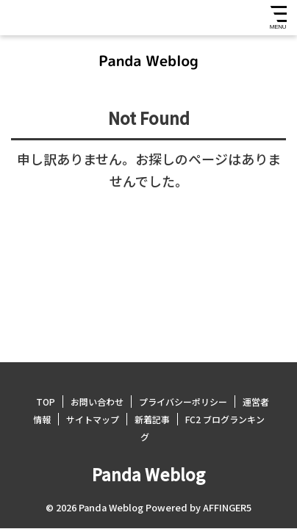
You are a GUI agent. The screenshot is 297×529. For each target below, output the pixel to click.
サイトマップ (92, 419)
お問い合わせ (97, 401)
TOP (45, 401)
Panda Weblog (148, 474)
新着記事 (152, 419)
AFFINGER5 (227, 507)
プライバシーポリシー (183, 401)
